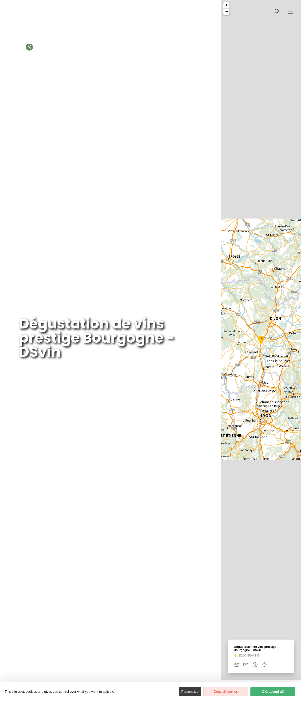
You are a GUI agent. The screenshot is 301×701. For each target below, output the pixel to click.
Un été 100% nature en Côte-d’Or (212, 47)
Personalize (189, 691)
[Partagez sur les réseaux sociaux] (29, 46)
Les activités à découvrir (113, 47)
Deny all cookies (226, 691)
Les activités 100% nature (158, 47)
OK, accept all (273, 691)
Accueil (81, 47)
